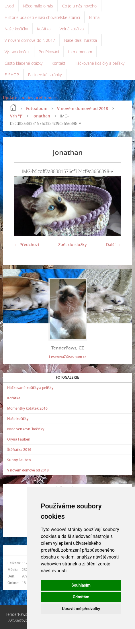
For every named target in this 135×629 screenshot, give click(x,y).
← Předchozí (26, 244)
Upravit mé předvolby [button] (81, 608)
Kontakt (58, 63)
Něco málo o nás (38, 6)
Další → (113, 244)
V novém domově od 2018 (82, 108)
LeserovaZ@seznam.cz (67, 356)
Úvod (9, 6)
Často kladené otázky (23, 63)
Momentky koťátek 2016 (27, 408)
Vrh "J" (16, 116)
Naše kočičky (16, 29)
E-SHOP (12, 74)
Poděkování (49, 51)
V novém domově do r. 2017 (30, 40)
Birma (94, 17)
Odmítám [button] (81, 597)
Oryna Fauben (18, 439)
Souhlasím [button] (81, 585)
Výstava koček (17, 51)
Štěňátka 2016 (19, 449)
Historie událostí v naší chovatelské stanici (42, 17)
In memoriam (80, 51)
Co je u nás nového (79, 6)
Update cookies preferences (30, 97)
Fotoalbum (36, 108)
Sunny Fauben (19, 459)
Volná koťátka (72, 29)
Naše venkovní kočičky (25, 428)
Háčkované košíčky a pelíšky (99, 63)
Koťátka (43, 29)
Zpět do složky (72, 244)
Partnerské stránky (45, 74)
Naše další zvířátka (80, 40)
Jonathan (41, 116)
